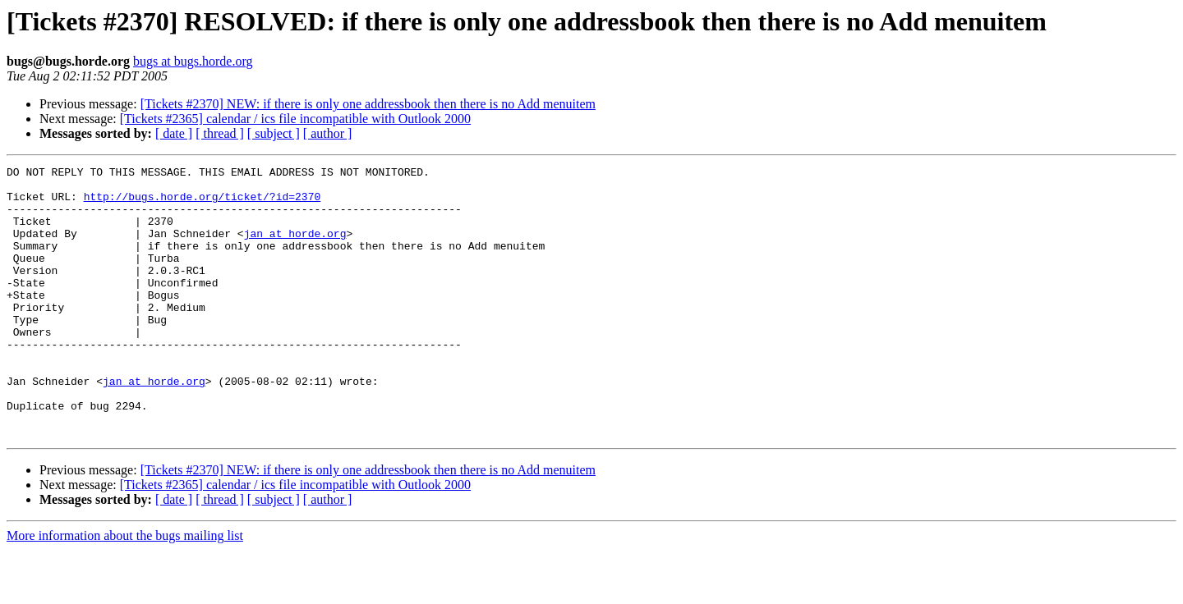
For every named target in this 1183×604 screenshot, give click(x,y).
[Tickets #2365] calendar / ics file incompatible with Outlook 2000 (295, 119)
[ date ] (173, 133)
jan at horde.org (295, 247)
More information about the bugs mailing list (125, 590)
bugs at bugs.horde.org (192, 61)
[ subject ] (273, 133)
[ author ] (327, 133)
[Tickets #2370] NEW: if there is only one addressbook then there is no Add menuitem (368, 104)
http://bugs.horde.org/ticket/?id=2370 (202, 203)
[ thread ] (220, 133)
